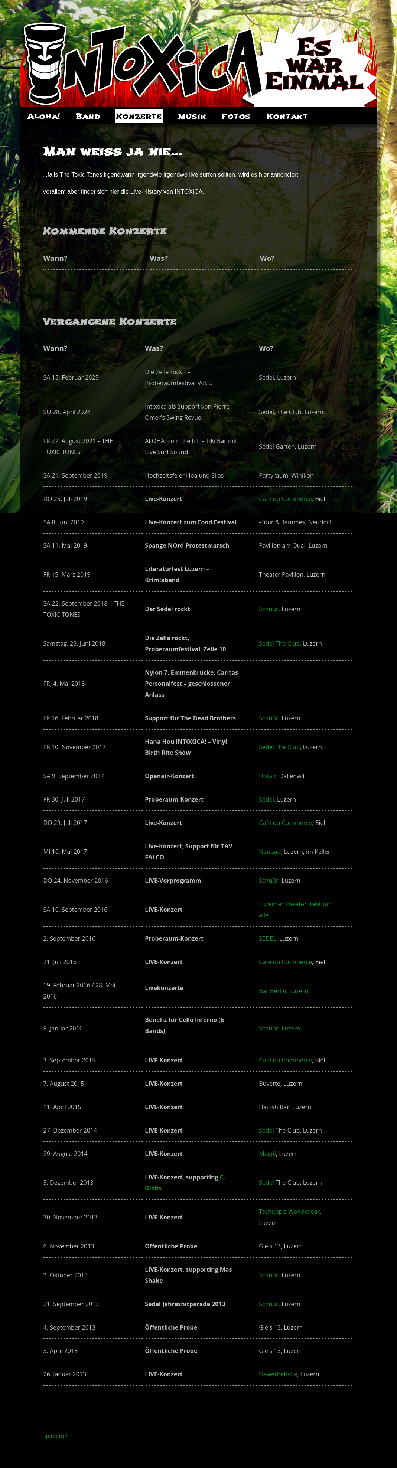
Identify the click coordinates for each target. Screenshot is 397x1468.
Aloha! (43, 116)
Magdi (267, 1154)
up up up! (55, 1436)
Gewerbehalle (278, 1374)
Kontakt (287, 116)
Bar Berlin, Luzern (283, 991)
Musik (192, 116)
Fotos (236, 116)
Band (88, 116)
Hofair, (268, 776)
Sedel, (267, 799)
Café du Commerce (285, 962)
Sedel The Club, (280, 643)
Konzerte (139, 116)
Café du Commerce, (286, 499)
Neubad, (270, 852)
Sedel (266, 1130)
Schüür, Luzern (279, 1028)
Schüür (268, 609)
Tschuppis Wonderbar (289, 1212)
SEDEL (267, 938)
